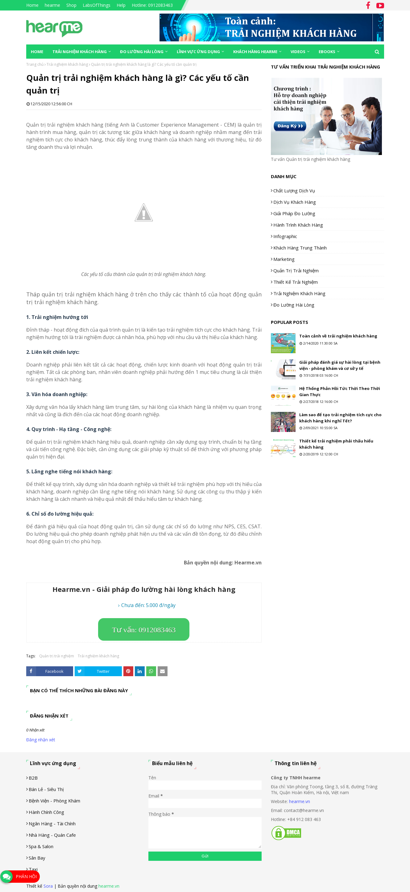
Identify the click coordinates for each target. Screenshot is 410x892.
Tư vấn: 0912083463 (144, 630)
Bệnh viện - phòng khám (54, 801)
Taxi (33, 869)
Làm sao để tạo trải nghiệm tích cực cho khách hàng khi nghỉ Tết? (340, 418)
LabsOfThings (96, 5)
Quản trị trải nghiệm (56, 656)
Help (121, 5)
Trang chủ (34, 64)
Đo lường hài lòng (293, 305)
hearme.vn (299, 801)
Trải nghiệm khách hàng (67, 64)
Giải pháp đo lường (294, 213)
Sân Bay (37, 858)
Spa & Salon (41, 846)
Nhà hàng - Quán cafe (52, 835)
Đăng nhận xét (40, 740)
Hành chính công (46, 812)
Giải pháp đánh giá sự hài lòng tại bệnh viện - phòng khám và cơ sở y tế (339, 365)
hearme (52, 5)
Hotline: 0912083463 (152, 5)
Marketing (284, 259)
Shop (71, 5)
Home (32, 5)
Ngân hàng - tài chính (52, 823)
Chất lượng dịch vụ (294, 190)
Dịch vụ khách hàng (294, 202)
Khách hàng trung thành (300, 248)
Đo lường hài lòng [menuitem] (142, 51)
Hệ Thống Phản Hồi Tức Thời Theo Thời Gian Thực (339, 391)
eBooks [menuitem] (327, 51)
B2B (33, 778)
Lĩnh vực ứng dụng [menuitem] (198, 51)
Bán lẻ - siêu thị (46, 789)
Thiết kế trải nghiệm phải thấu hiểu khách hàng (336, 444)
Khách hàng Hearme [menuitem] (255, 51)
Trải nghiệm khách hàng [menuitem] (79, 51)
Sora (48, 886)
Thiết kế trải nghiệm (295, 282)
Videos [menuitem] (298, 51)
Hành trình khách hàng (298, 225)
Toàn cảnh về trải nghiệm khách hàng (338, 336)
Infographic (285, 236)
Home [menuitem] (37, 51)
